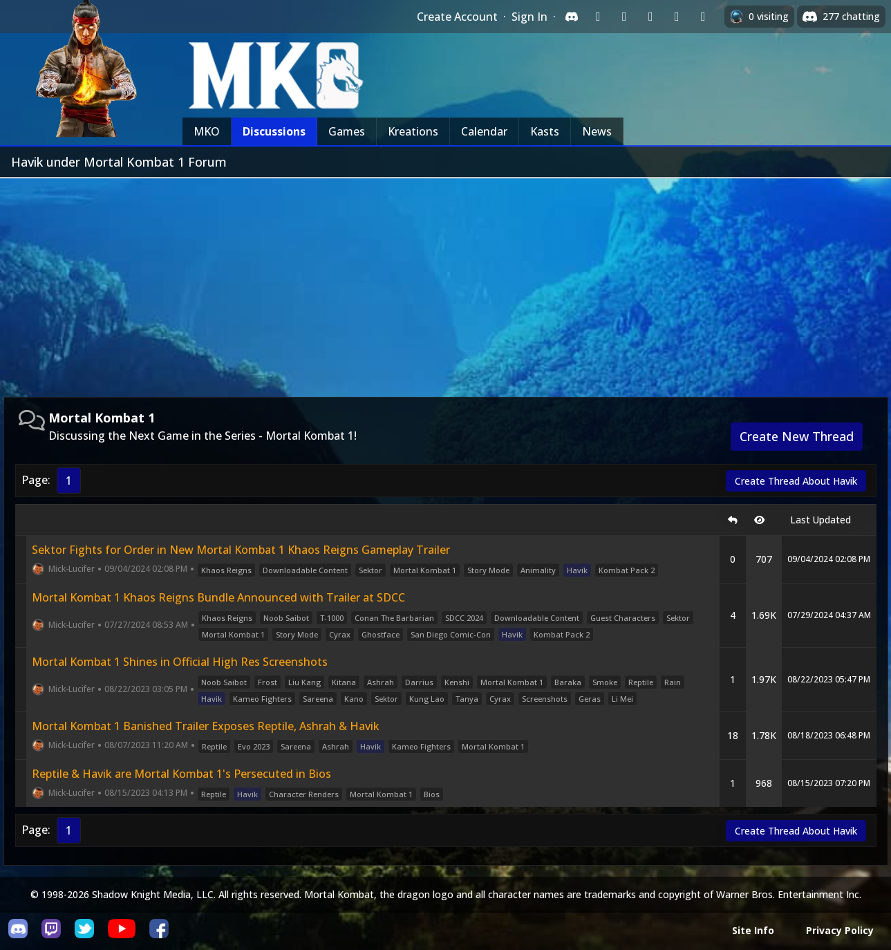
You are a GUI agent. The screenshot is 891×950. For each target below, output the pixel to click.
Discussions (274, 131)
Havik (577, 570)
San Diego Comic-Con (451, 634)
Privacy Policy (840, 930)
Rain (672, 682)
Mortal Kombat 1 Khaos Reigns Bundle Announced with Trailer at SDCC (218, 597)
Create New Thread (797, 436)
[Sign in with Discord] (571, 16)
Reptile (640, 682)
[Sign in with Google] (624, 16)
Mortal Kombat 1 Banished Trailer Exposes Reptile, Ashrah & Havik (205, 726)
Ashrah (380, 682)
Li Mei (622, 698)
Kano (354, 698)
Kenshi (456, 682)
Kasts (544, 131)
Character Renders (304, 794)
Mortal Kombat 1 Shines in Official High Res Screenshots (180, 661)
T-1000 (332, 618)
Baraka (567, 682)
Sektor (370, 570)
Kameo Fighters (262, 698)
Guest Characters (622, 618)
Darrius (419, 682)
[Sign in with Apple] (676, 16)
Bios (432, 794)
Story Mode (488, 570)
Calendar (484, 131)
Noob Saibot (286, 618)
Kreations (413, 131)
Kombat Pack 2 (627, 570)
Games (346, 131)
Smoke (604, 682)
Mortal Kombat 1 (424, 570)
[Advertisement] (446, 282)
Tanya (467, 698)
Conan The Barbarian (394, 618)
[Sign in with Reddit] (650, 16)
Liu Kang (304, 682)
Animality (538, 570)
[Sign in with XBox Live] (703, 16)
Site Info (753, 930)
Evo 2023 (254, 746)
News (597, 131)
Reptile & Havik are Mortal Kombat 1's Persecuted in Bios (181, 773)
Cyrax (339, 634)
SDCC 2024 (464, 618)
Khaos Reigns (226, 570)
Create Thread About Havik (796, 480)
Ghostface (381, 634)
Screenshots (545, 698)
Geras (590, 698)
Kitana (344, 682)
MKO (207, 131)
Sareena (318, 698)
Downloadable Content (305, 570)
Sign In (529, 16)
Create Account (457, 16)
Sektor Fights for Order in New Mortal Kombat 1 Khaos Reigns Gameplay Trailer (241, 549)
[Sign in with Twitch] (598, 16)
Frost (267, 682)
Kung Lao (426, 698)
